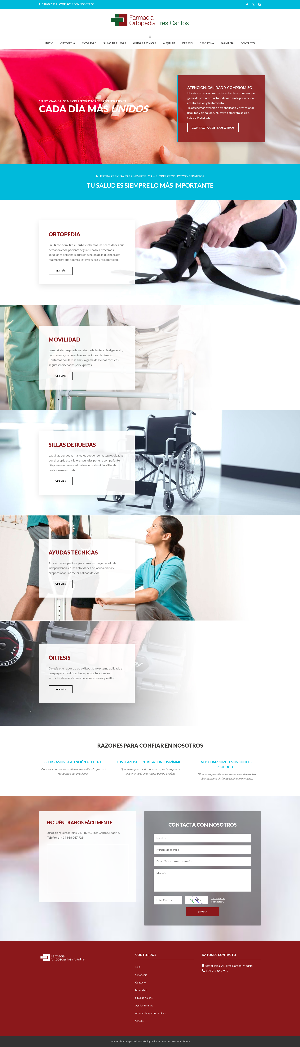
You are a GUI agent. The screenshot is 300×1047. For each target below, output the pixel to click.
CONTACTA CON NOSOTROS (213, 127)
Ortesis (187, 43)
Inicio (49, 43)
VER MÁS (60, 270)
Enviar (202, 911)
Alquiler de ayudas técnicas (150, 1013)
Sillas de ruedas (114, 43)
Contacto (247, 43)
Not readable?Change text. (218, 900)
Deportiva (207, 43)
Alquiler (169, 43)
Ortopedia (67, 43)
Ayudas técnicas (144, 43)
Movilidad (89, 43)
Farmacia (227, 43)
